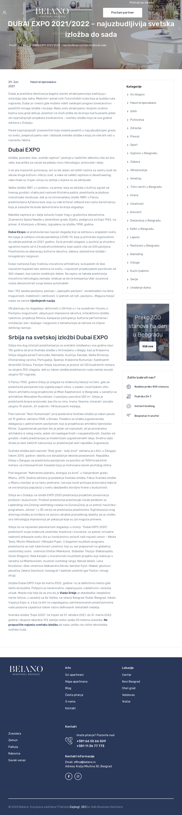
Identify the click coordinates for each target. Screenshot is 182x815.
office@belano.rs (85, 762)
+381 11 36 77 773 (90, 746)
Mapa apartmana (76, 681)
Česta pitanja (74, 695)
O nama (70, 701)
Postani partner (122, 12)
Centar (126, 674)
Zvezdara (14, 733)
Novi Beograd (131, 681)
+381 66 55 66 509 (91, 741)
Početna (14, 45)
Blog (25, 45)
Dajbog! (75, 807)
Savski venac (17, 760)
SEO (84, 807)
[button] (151, 2)
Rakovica (14, 753)
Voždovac (128, 695)
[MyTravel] (52, 12)
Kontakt (70, 708)
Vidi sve (147, 346)
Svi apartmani (74, 674)
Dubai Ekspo (17, 232)
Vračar (126, 701)
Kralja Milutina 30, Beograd (94, 766)
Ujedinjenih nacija (42, 300)
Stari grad (128, 688)
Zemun (13, 740)
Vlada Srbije (68, 593)
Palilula (13, 747)
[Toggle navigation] (176, 13)
